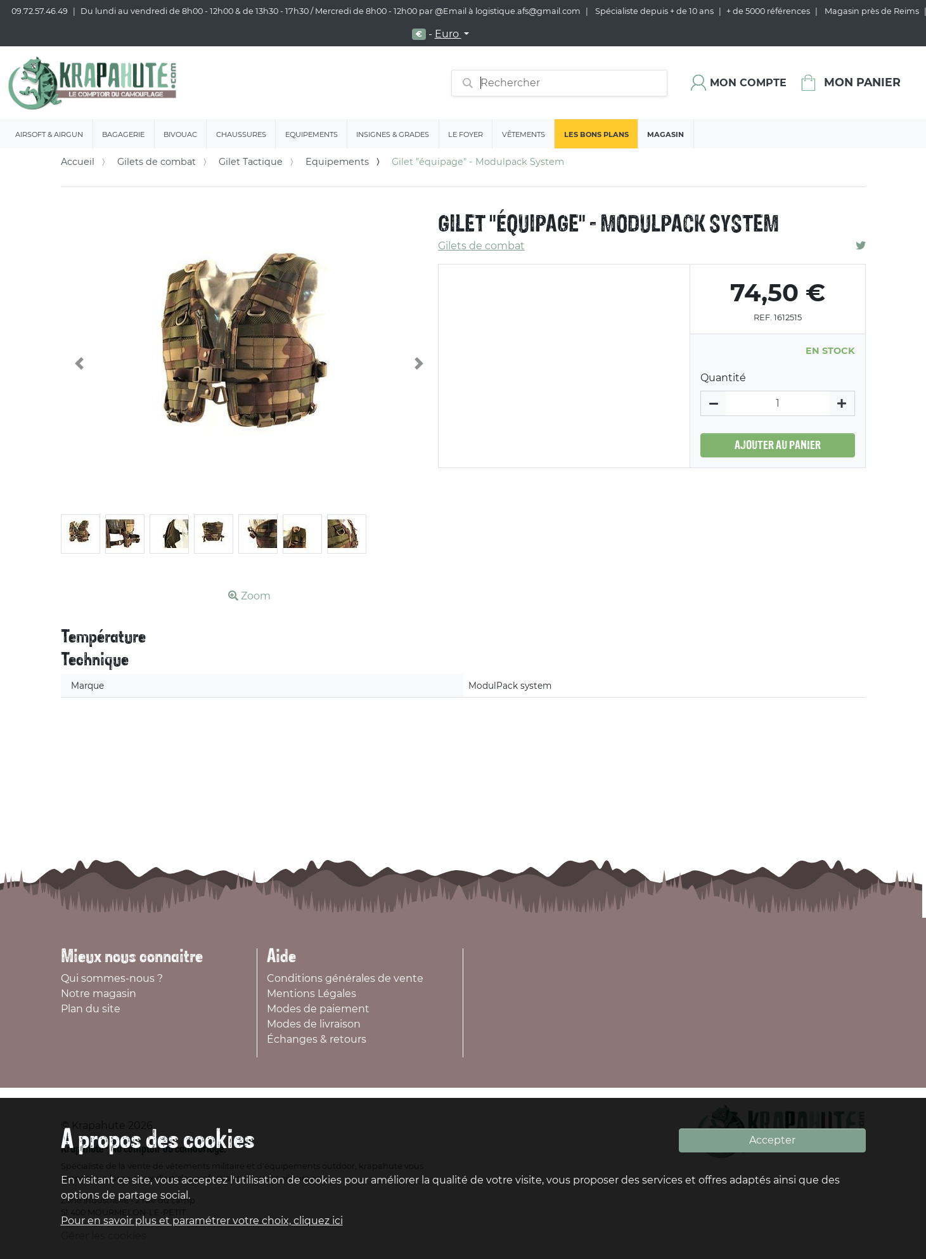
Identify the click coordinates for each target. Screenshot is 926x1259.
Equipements (311, 134)
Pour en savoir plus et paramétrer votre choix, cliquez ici (202, 1221)
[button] (80, 363)
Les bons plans (596, 134)
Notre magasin (98, 994)
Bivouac (180, 134)
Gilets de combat (156, 161)
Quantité (723, 378)
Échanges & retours (316, 1039)
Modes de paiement (318, 1009)
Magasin (665, 134)
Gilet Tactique (251, 161)
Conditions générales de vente (345, 978)
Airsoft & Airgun (49, 134)
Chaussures (241, 134)
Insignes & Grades (392, 134)
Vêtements (523, 134)
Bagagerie (123, 134)
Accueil (77, 161)
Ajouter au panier (778, 445)
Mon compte (748, 83)
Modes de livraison (314, 1024)
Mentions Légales (311, 994)
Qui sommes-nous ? (112, 978)
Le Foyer (465, 134)
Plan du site (90, 1009)
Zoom (249, 596)
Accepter (772, 1140)
